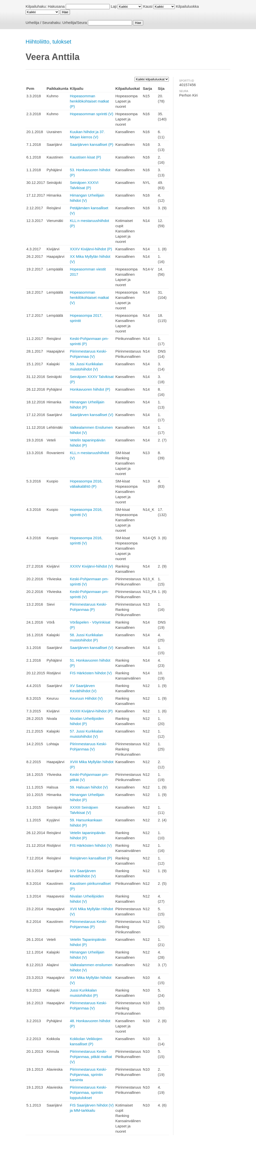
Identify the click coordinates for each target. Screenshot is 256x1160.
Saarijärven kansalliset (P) (91, 144)
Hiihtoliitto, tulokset (48, 42)
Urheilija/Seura (74, 22)
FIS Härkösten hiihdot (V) (91, 673)
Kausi (148, 6)
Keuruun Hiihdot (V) (86, 698)
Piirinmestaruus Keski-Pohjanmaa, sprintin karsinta (88, 1074)
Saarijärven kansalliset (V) (91, 415)
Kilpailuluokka (187, 6)
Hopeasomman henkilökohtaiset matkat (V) (89, 297)
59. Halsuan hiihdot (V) (89, 787)
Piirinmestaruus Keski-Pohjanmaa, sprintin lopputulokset (88, 1092)
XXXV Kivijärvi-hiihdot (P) (91, 249)
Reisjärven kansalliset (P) (91, 858)
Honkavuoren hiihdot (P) (90, 389)
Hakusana (56, 6)
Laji (114, 6)
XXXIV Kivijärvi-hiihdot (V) (91, 566)
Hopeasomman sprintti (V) (91, 114)
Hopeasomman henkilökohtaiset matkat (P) (89, 101)
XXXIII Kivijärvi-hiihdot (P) (91, 711)
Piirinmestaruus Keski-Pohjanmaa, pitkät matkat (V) (91, 1056)
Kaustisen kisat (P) (85, 157)
